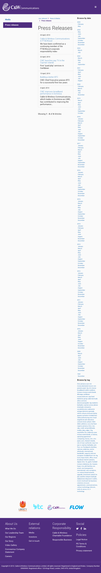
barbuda (93, 477)
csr (78, 472)
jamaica (83, 384)
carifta (87, 443)
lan (90, 481)
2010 (78, 329)
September (81, 38)
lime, (90, 426)
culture (79, 487)
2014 (78, 224)
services (84, 401)
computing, (81, 439)
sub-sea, (80, 449)
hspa (83, 458)
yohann (89, 422)
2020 (78, 84)
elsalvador (80, 407)
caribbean (86, 394)
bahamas (80, 399)
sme (91, 417)
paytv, (79, 441)
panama (80, 388)
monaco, (80, 464)
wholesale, (80, 451)
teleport (88, 477)
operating (80, 437)
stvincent (90, 413)
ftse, (78, 447)
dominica (85, 411)
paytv (85, 388)
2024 (78, 30)
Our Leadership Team (14, 533)
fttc (86, 432)
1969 (78, 374)
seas (95, 432)
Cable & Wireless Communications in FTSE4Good (55, 40)
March (80, 50)
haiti (95, 415)
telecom (93, 453)
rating (87, 428)
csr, (81, 447)
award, (93, 474)
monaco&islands (83, 386)
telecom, (92, 487)
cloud (94, 417)
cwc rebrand (43, 18)
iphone (96, 405)
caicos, (84, 489)
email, (79, 468)
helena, (95, 434)
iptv (95, 445)
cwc (95, 386)
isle (78, 443)
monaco (80, 392)
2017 (78, 143)
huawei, (95, 464)
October (80, 40)
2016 (78, 170)
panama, (92, 460)
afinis (79, 401)
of (81, 443)
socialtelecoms (82, 409)
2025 (78, 22)
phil (86, 466)
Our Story (9, 541)
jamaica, (86, 426)
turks (79, 489)
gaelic (90, 462)
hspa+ (79, 466)
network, (91, 472)
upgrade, (80, 474)
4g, (97, 455)
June (79, 34)
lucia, (79, 458)
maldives (92, 390)
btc (91, 443)
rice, (83, 466)
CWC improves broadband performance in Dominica (51, 92)
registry (80, 426)
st (92, 434)
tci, (88, 489)
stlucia (84, 413)
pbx (78, 477)
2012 (78, 271)
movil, (79, 481)
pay (78, 445)
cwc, (93, 426)
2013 (78, 244)
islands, (92, 441)
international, (88, 451)
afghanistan (81, 479)
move (95, 458)
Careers (8, 556)
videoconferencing (83, 417)
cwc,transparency (87, 468)
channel (87, 441)
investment (87, 474)
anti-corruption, (91, 470)
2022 (78, 56)
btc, (91, 464)
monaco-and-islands (89, 392)
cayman (86, 405)
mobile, (79, 430)
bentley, (90, 466)
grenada (91, 411)
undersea (90, 432)
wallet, (95, 479)
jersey (91, 405)
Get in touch (34, 541)
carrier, (92, 449)
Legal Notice (81, 539)
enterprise (87, 407)
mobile (86, 390)
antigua (79, 411)
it (90, 489)
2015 (78, 199)
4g (91, 403)
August (80, 81)
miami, (87, 458)
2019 (78, 98)
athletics (84, 424)
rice (96, 443)
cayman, (84, 445)
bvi (84, 420)
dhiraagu (80, 394)
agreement (87, 437)
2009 (78, 351)
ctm (90, 388)
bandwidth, (81, 453)
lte (96, 474)
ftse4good (86, 447)
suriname (85, 415)
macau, (87, 439)
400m (79, 424)
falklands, (92, 428)
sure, (83, 441)
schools (80, 422)
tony (93, 443)
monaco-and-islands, (84, 434)
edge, (88, 430)
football (94, 462)
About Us (11, 523)
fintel (95, 424)
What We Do (10, 528)
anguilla (80, 420)
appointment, (81, 485)
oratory (82, 472)
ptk (86, 420)
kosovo (91, 386)
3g (88, 388)
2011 (78, 300)
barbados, (90, 445)
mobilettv (95, 403)
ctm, (91, 439)
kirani (85, 422)
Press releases (12, 25)
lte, (87, 462)
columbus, (93, 447)
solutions (80, 483)
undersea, (86, 449)
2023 (78, 48)
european (80, 455)
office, (91, 458)
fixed (92, 396)
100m (93, 422)
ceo (94, 466)
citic (94, 439)
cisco (89, 424)
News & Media (55, 18)
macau (94, 388)
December (81, 45)
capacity (87, 453)
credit (82, 428)
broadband (80, 390)
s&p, (78, 428)
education (90, 420)
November (81, 42)
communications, (91, 485)
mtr (94, 455)
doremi (86, 460)
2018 (78, 117)
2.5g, (91, 430)
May (79, 26)
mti (90, 384)
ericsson (86, 483)
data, (84, 430)
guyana (79, 415)
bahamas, (86, 464)
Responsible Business (62, 540)
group (86, 399)
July (79, 36)
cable (90, 399)
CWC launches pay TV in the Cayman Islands (52, 61)
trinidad (91, 415)
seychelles (81, 432)
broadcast (80, 460)
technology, (86, 487)
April (79, 72)
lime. (84, 462)
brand (87, 472)
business (94, 481)
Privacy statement (84, 551)
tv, (81, 445)
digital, (79, 462)
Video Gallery (11, 545)
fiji (92, 424)
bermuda (94, 399)
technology (80, 491)
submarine (91, 409)
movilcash (85, 481)
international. (81, 470)
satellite (83, 477)
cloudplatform (88, 455)
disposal (88, 479)
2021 (78, 68)
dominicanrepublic (83, 403)
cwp (89, 396)
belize (95, 413)
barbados (80, 405)
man (83, 443)
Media (31, 533)
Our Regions (10, 537)
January (80, 119)
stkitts (79, 413)
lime (78, 384)
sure (87, 384)
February (81, 24)
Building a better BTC (49, 77)
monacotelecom (82, 396)
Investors (33, 537)
